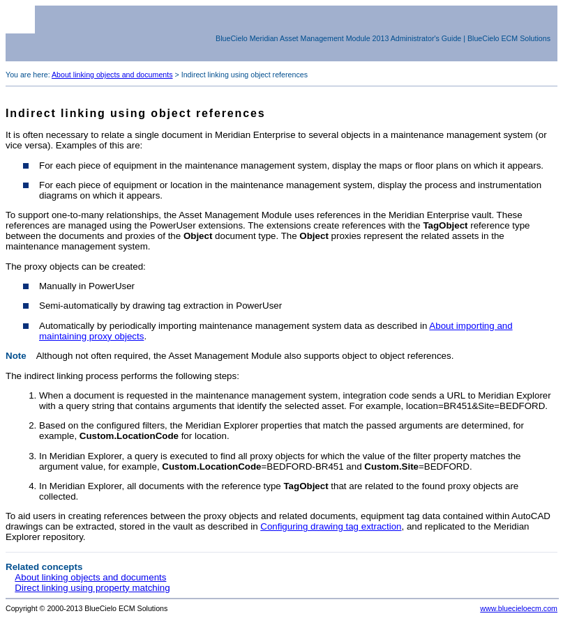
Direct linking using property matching (92, 588)
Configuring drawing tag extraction (330, 526)
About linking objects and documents (112, 74)
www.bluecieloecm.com (518, 608)
